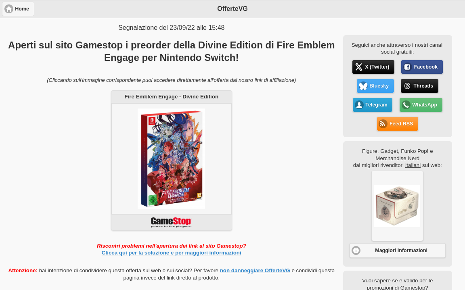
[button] (397, 206)
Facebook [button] (426, 67)
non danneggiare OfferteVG (255, 270)
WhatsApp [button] (424, 105)
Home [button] (22, 9)
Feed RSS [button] (401, 124)
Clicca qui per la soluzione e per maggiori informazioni (171, 253)
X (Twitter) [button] (377, 67)
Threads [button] (423, 86)
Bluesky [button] (379, 86)
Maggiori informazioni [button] (401, 250)
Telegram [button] (376, 105)
